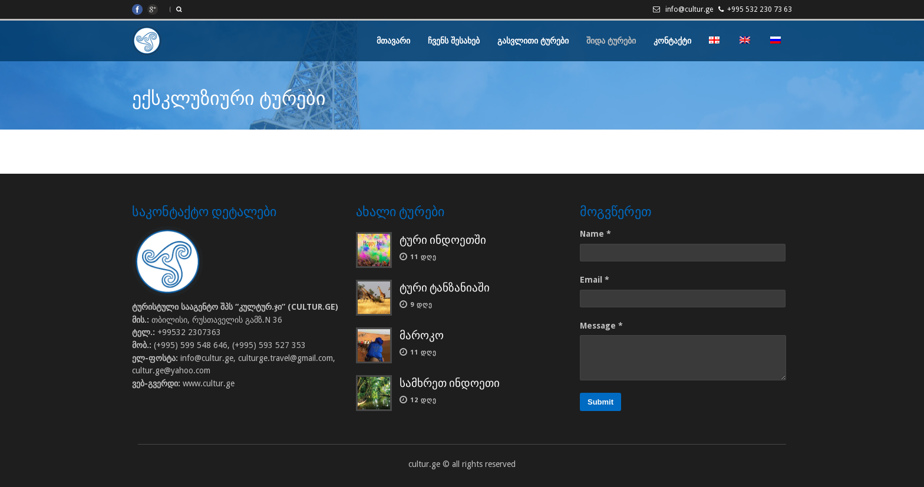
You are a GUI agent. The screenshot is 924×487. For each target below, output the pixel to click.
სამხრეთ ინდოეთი (450, 383)
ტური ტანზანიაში (445, 287)
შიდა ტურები (611, 40)
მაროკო (422, 335)
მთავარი (393, 40)
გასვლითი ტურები (533, 40)
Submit (600, 401)
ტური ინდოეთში (443, 240)
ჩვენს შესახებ (454, 40)
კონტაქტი (672, 40)
